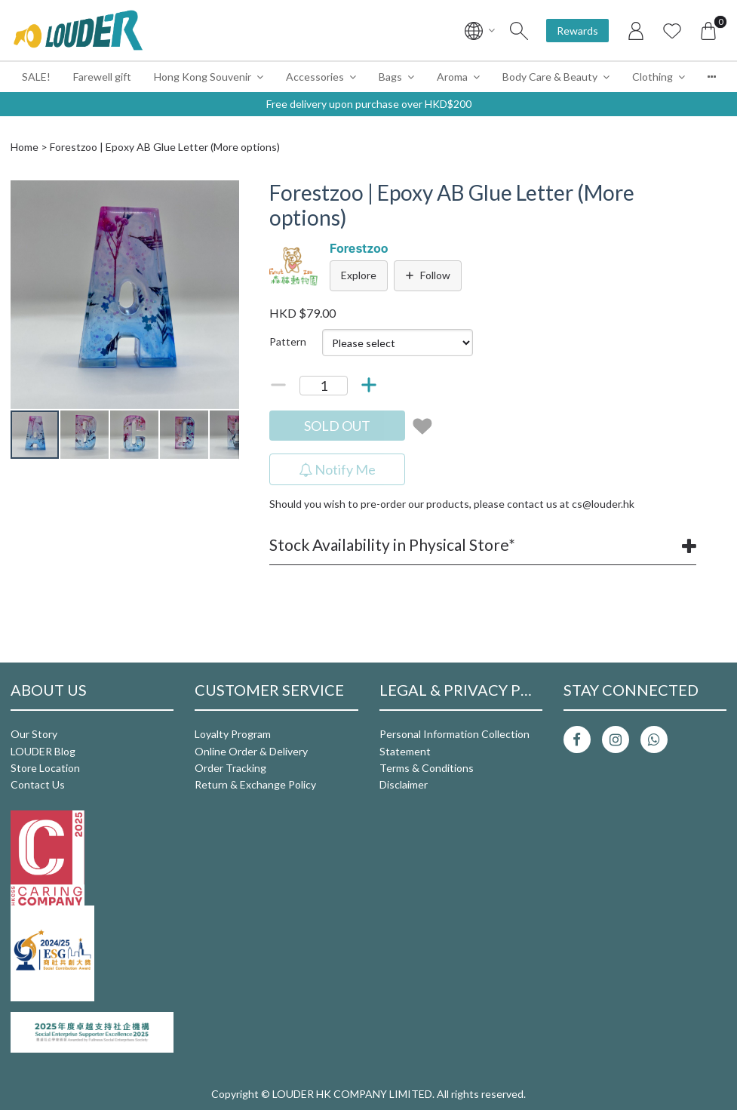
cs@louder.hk (603, 503)
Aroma (452, 76)
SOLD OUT (337, 425)
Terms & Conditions (426, 767)
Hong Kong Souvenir (202, 76)
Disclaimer (403, 784)
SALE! (36, 76)
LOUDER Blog (43, 751)
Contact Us (38, 784)
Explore (358, 275)
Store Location (45, 767)
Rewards (577, 30)
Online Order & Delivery (251, 751)
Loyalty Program (233, 733)
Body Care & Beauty (549, 76)
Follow (427, 275)
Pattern (287, 341)
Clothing (652, 76)
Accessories (315, 76)
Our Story (34, 733)
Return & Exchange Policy (255, 784)
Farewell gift (102, 76)
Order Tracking (230, 767)
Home (24, 146)
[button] (225, 194)
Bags (390, 76)
